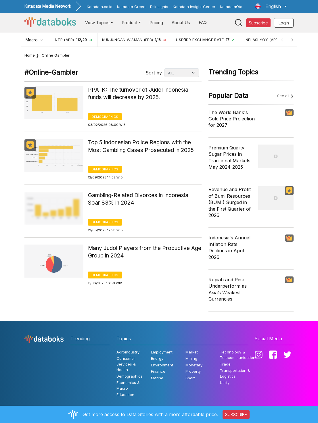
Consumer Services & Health (126, 364)
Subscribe (258, 22)
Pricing (156, 22)
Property (193, 371)
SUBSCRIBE (236, 414)
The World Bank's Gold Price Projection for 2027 (231, 118)
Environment (162, 365)
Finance (158, 371)
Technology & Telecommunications (238, 355)
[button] (271, 6)
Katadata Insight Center (194, 6)
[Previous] (281, 40)
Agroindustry (127, 352)
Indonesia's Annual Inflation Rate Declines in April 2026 (229, 247)
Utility (224, 382)
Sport (190, 378)
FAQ (203, 22)
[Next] (292, 40)
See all (283, 95)
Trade (225, 364)
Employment (162, 352)
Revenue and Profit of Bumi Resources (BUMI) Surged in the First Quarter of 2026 (229, 202)
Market (191, 352)
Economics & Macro (128, 385)
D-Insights (159, 6)
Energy (157, 358)
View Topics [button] (97, 22)
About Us (181, 22)
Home (29, 55)
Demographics (105, 117)
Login (284, 22)
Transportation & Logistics (235, 373)
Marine (157, 378)
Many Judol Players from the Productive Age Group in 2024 (144, 252)
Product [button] (129, 22)
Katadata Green (131, 6)
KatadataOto (231, 6)
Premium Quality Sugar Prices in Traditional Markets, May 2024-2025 (230, 157)
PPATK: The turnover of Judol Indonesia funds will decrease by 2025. (138, 93)
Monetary (193, 365)
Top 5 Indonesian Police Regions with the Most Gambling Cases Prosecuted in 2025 (141, 146)
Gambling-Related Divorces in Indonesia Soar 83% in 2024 (138, 199)
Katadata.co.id (99, 6)
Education (125, 394)
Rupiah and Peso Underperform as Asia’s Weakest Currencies (227, 289)
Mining (191, 358)
